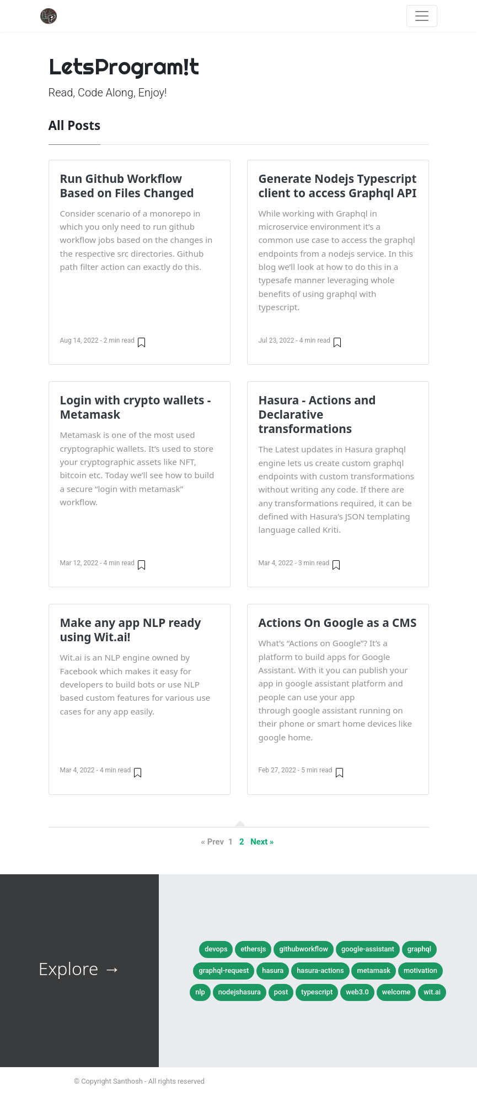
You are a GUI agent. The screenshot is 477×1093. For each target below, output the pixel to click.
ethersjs (253, 949)
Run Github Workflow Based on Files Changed (127, 186)
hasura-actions (320, 970)
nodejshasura (239, 992)
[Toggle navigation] (421, 16)
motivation (420, 970)
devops (216, 949)
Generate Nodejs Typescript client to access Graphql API (338, 186)
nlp (200, 992)
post (281, 992)
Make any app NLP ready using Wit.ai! (130, 630)
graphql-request (224, 970)
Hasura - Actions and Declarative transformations (317, 414)
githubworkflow (303, 949)
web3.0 (357, 992)
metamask (373, 970)
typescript (317, 992)
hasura (272, 970)
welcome (396, 992)
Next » (262, 842)
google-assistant (367, 949)
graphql (419, 949)
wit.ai (432, 992)
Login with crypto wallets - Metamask (135, 407)
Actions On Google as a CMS (338, 622)
